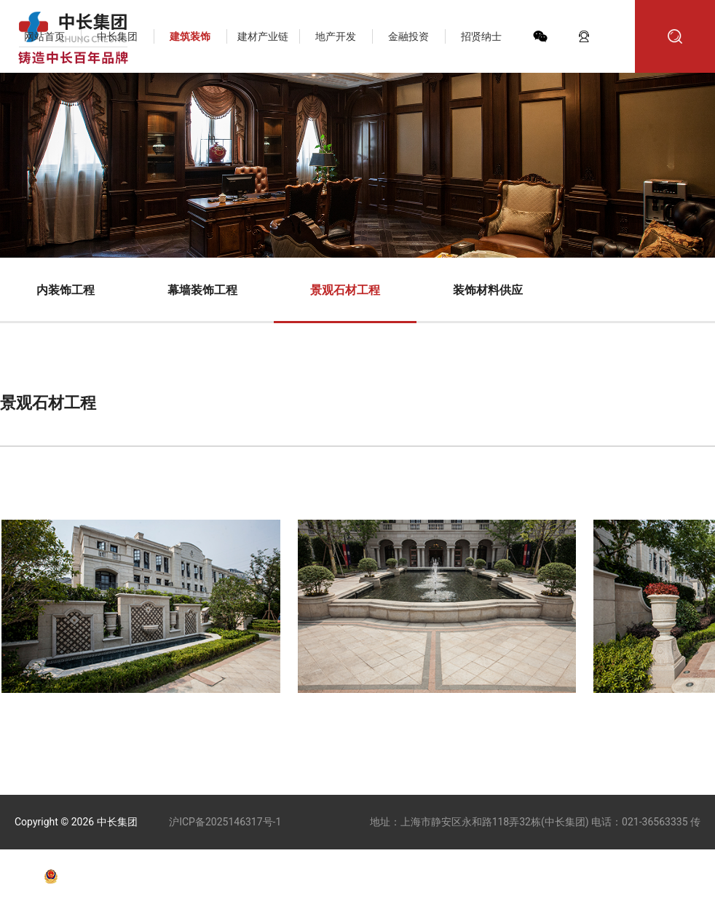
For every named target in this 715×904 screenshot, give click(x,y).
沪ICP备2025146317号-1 (225, 822)
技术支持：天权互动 (281, 876)
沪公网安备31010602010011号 (132, 876)
